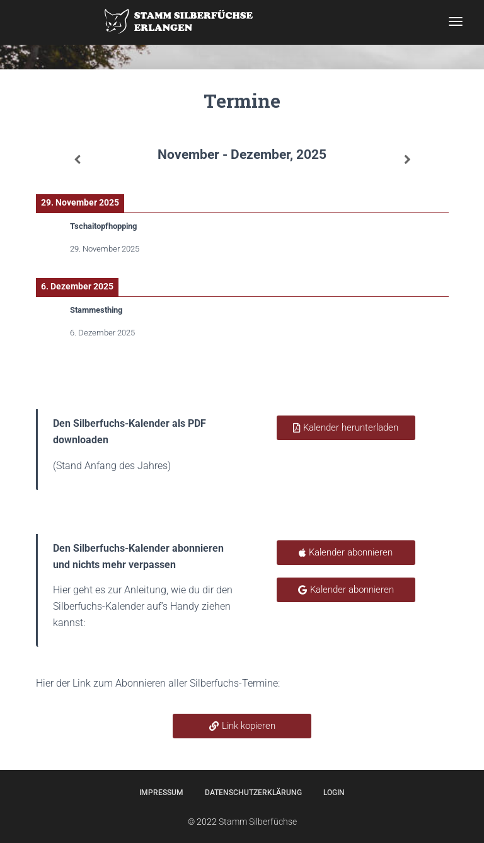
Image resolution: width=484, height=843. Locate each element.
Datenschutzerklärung (253, 792)
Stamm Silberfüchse (258, 822)
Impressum (161, 792)
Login (334, 792)
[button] (242, 726)
